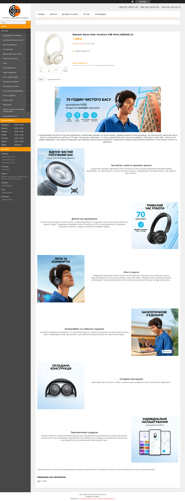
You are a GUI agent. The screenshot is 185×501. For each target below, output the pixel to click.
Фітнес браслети (9, 68)
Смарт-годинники (9, 72)
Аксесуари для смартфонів (13, 91)
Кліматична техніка (10, 58)
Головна (41, 14)
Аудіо (5, 63)
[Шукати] (28, 22)
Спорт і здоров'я (9, 95)
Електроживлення (10, 45)
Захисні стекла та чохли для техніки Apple (13, 110)
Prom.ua (103, 494)
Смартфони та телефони (12, 35)
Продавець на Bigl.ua (92, 496)
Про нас (86, 14)
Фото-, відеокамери (10, 77)
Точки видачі (100, 14)
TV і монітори (8, 49)
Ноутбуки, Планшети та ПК (13, 40)
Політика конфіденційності (106, 499)
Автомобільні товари (11, 86)
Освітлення (7, 105)
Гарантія (53, 14)
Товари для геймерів (11, 82)
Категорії (4, 31)
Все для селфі (8, 100)
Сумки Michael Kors (10, 116)
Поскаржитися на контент (88, 499)
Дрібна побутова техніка (12, 54)
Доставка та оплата (70, 14)
